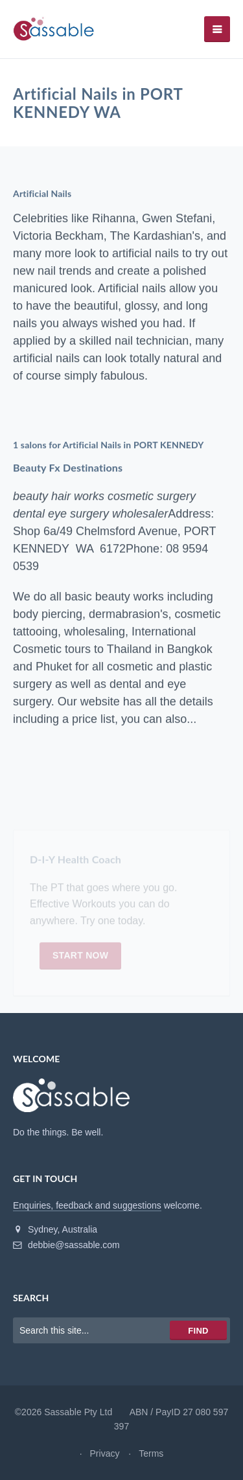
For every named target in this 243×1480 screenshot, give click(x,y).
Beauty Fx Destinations (67, 468)
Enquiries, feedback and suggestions (87, 1205)
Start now (80, 956)
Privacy (105, 1453)
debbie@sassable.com (66, 1245)
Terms (151, 1453)
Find (198, 1331)
